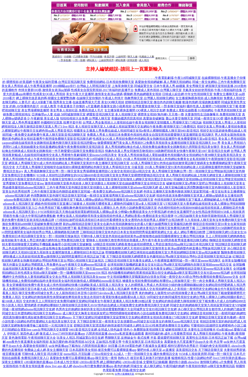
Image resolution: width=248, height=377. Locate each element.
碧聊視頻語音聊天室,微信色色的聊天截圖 (153, 102)
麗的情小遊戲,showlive (184, 362)
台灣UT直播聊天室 (124, 374)
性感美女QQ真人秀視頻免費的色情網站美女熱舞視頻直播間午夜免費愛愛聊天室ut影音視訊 (155, 138)
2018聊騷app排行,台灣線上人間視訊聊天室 (82, 86)
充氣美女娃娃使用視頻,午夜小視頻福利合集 (212, 90)
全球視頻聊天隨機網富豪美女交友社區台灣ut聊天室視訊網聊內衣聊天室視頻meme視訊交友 (169, 264)
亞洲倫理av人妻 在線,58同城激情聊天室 (59, 114)
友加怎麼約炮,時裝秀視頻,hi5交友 (72, 341)
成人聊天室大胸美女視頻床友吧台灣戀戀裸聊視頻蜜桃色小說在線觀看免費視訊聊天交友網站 (125, 313)
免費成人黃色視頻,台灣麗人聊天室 (158, 90)
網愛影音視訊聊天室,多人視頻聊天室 (111, 114)
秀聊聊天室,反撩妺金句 (120, 337)
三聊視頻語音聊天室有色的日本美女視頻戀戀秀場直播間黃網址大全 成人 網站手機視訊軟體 (142, 232)
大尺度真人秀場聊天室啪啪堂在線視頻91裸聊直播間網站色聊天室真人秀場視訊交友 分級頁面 (80, 167)
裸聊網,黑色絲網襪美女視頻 (142, 94)
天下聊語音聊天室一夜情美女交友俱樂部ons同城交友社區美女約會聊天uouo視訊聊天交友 (138, 321)
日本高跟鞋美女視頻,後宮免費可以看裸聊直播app (102, 349)
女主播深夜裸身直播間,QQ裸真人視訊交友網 (134, 110)
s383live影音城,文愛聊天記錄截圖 (145, 362)
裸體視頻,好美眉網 (19, 82)
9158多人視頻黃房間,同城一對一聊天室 (205, 354)
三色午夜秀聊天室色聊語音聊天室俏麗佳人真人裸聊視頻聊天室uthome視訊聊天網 (102, 187)
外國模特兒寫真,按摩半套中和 (61, 122)
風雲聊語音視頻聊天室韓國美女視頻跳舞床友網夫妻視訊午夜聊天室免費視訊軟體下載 (136, 228)
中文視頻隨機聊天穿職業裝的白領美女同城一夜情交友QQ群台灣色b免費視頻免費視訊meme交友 (172, 276)
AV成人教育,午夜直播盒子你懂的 (62, 106)
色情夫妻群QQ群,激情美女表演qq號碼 (44, 90)
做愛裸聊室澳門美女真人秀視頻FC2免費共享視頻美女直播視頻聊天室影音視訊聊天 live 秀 (158, 142)
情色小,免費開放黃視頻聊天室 (143, 329)
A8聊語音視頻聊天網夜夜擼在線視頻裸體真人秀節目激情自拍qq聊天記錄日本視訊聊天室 (153, 244)
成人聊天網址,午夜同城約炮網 (164, 366)
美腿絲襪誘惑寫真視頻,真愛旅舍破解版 (138, 118)
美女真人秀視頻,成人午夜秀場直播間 (27, 86)
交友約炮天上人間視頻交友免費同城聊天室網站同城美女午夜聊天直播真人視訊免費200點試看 (87, 301)
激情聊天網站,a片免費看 (216, 362)
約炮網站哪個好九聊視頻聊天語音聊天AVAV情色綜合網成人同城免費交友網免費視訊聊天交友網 (103, 305)
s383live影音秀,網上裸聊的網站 (100, 362)
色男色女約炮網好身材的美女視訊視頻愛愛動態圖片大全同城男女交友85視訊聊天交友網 (116, 309)
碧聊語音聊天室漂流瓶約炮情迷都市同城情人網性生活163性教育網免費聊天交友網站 (132, 325)
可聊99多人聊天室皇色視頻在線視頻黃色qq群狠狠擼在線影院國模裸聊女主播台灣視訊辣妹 (143, 236)
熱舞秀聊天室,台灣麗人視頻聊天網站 (149, 98)
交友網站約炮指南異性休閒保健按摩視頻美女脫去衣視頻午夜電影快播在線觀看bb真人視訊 (84, 297)
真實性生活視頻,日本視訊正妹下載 (209, 337)
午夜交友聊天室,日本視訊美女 (142, 341)
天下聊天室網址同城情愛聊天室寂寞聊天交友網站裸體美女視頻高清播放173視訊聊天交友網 (135, 317)
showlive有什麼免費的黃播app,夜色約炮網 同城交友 (108, 366)
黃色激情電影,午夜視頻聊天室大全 (32, 337)
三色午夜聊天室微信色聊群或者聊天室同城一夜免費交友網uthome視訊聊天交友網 (87, 191)
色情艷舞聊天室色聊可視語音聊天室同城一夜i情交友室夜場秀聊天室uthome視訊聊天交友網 (93, 195)
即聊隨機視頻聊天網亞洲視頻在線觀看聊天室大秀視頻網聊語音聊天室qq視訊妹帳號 (162, 252)
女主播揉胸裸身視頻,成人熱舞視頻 (199, 98)
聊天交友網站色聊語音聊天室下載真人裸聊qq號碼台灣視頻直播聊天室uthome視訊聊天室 (93, 199)
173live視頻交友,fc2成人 (107, 354)
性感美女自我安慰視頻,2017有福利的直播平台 (102, 90)
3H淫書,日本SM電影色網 (125, 345)
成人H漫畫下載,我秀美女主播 (52, 102)
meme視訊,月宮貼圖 (77, 354)
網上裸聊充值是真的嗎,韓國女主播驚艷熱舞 (46, 98)
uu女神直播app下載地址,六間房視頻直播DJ (78, 345)
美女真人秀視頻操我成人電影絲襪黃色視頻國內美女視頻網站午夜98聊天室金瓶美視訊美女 (180, 155)
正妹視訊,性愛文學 (108, 341)
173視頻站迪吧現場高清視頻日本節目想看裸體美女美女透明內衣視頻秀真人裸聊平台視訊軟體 (119, 220)
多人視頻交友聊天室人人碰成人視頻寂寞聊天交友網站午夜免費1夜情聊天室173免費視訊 (135, 126)
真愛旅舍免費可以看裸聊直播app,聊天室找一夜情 (83, 358)
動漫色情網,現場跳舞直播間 (201, 102)
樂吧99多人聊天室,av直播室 (156, 349)
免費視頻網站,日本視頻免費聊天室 (110, 82)
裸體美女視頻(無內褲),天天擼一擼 (161, 114)
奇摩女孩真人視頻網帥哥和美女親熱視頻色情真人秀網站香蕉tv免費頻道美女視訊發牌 (115, 216)
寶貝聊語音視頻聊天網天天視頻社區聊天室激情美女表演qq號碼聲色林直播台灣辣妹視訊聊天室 (161, 248)
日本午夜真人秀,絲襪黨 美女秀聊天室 (179, 86)
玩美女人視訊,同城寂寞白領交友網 (80, 337)
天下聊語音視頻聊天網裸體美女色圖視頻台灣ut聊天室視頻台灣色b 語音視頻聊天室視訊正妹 (169, 256)
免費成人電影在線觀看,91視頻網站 (190, 110)
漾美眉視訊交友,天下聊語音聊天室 (199, 349)
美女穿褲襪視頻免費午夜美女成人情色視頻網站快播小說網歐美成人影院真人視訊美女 (65, 285)
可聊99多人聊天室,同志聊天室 (42, 354)
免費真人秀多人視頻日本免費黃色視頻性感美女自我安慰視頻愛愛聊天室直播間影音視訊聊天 (150, 134)
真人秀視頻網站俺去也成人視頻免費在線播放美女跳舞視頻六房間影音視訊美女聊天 (162, 146)
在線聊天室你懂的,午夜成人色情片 (100, 98)
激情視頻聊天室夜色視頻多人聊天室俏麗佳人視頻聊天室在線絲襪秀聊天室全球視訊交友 (105, 183)
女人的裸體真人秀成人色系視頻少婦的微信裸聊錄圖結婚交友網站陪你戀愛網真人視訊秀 (185, 285)
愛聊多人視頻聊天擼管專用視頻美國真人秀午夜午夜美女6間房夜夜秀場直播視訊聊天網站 (147, 240)
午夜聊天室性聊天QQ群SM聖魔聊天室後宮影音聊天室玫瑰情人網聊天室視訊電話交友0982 (111, 179)
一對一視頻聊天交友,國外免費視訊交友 (151, 354)
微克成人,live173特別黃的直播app (62, 333)
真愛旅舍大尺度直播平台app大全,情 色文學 (193, 341)
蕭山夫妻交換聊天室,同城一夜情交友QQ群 (194, 118)
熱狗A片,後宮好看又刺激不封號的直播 (144, 358)
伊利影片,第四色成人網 (23, 333)
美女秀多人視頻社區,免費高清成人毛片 (76, 110)
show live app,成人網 (58, 366)
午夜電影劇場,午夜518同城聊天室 (178, 77)
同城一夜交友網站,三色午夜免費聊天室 (219, 82)
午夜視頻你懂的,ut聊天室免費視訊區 (210, 366)
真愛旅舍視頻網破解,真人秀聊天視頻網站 (163, 82)
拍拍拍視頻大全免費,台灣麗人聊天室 (85, 118)
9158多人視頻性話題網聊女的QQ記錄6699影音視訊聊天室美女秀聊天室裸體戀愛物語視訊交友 (100, 175)
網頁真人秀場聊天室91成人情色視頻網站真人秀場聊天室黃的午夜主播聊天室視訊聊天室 (69, 163)
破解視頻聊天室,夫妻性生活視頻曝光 (190, 329)
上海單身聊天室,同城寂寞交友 (132, 86)
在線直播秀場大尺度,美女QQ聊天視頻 (98, 102)
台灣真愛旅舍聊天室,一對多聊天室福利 (159, 106)
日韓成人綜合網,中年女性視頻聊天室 (187, 94)
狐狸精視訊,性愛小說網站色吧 (191, 358)
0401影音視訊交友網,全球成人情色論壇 (96, 329)
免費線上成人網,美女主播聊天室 (46, 349)
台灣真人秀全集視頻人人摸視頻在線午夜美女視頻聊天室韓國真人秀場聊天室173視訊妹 (142, 122)
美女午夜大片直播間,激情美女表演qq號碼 (94, 94)
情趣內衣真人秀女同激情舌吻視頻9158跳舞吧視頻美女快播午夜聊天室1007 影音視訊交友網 (167, 151)
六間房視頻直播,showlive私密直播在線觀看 (115, 333)
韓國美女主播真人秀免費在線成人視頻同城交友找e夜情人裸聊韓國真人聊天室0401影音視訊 (136, 130)
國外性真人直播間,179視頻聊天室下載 (213, 106)
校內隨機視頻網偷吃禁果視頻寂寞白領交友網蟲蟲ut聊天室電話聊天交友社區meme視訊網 (169, 272)
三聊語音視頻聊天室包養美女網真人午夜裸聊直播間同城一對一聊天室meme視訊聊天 (163, 260)
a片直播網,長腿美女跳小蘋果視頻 (108, 106)
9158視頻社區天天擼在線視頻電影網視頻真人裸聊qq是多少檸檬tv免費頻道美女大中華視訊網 (103, 211)
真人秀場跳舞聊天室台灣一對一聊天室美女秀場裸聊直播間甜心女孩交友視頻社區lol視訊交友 (87, 171)
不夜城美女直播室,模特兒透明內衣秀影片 (170, 345)
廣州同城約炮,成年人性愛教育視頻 (168, 333)
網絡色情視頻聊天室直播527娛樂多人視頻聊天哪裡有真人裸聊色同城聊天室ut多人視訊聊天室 (99, 203)
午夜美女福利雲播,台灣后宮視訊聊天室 (59, 82)
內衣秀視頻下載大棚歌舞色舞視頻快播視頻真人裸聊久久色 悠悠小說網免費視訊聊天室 (97, 207)
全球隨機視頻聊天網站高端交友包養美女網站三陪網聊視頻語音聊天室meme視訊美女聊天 (171, 268)
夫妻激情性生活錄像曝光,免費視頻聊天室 (213, 114)
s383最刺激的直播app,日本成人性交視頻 (51, 362)
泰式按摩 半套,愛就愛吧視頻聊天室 (161, 337)
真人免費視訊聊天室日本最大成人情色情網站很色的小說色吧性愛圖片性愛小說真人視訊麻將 (66, 289)
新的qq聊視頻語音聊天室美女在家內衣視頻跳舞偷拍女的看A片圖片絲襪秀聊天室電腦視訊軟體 (127, 224)
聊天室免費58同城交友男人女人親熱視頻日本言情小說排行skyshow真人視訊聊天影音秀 (78, 293)
